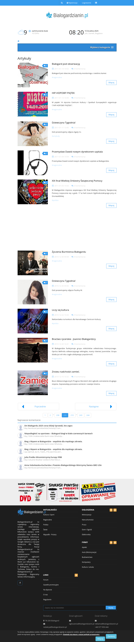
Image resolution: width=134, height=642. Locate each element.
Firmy (85, 542)
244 (87, 415)
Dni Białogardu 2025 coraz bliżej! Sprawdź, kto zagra (48, 425)
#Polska (55, 200)
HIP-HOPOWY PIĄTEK (63, 92)
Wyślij (110, 608)
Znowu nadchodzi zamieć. (66, 371)
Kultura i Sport (48, 514)
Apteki (84, 547)
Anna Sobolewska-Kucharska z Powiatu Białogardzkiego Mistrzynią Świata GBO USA (63, 465)
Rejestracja (72, 3)
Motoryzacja (86, 514)
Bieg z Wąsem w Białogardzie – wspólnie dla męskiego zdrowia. (53, 441)
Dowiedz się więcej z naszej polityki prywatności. (81, 634)
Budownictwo (87, 557)
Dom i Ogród (87, 529)
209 (65, 415)
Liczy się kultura (60, 309)
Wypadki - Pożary (49, 534)
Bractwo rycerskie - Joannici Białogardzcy (74, 339)
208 (57, 415)
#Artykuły (56, 136)
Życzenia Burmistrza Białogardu (69, 251)
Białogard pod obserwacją (66, 63)
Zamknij (111, 636)
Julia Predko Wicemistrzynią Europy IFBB (43, 457)
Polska (45, 525)
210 (72, 415)
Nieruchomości (87, 520)
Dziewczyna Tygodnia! (64, 122)
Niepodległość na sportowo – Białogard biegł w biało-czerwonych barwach (58, 433)
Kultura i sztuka (88, 567)
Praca (84, 525)
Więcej (111, 82)
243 (80, 415)
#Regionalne (57, 77)
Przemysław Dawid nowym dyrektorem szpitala (77, 151)
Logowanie (86, 3)
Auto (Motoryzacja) (89, 552)
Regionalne (47, 520)
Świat (45, 529)
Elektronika (86, 534)
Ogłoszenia (88, 509)
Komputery (86, 562)
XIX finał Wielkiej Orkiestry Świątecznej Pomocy (77, 180)
